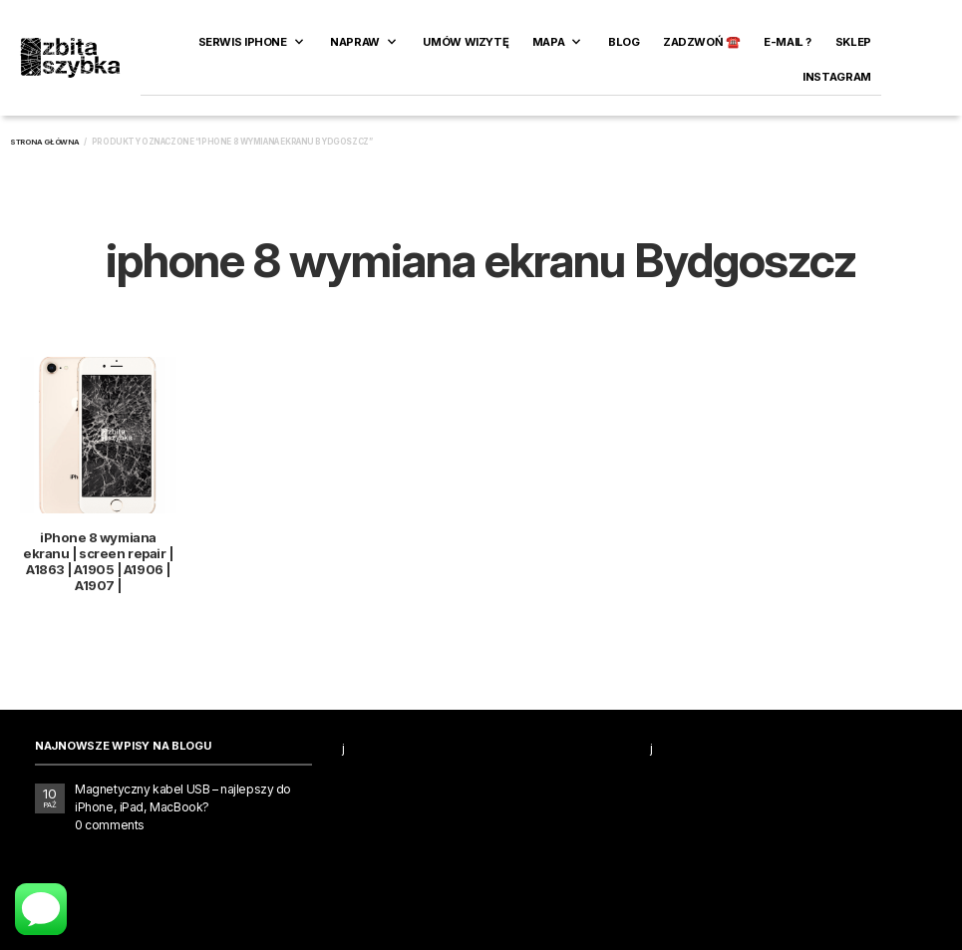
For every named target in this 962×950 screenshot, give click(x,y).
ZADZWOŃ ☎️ (702, 42)
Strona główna (45, 142)
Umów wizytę (465, 42)
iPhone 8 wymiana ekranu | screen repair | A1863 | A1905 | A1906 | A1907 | (97, 561)
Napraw (355, 42)
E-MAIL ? (787, 42)
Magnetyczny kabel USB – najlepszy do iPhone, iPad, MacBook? (183, 798)
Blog (623, 42)
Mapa (548, 42)
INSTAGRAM (836, 77)
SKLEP (853, 42)
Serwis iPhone (242, 42)
